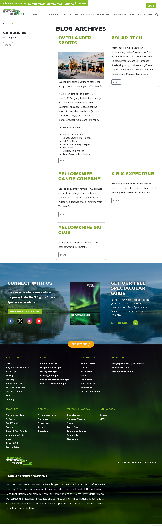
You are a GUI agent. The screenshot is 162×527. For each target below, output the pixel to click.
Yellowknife (86, 387)
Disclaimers (72, 439)
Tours (9, 395)
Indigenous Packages (50, 367)
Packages (54, 14)
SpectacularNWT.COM (79, 409)
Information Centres (16, 435)
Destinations (70, 14)
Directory (135, 14)
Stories (148, 14)
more (63, 160)
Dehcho (84, 367)
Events (41, 427)
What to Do (39, 14)
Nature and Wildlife (15, 387)
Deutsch (104, 415)
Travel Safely (12, 443)
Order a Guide (12, 447)
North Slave (86, 371)
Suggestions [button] (81, 344)
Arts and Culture (14, 391)
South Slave (86, 379)
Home (6, 24)
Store (151, 5)
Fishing (9, 375)
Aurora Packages (48, 363)
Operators (43, 431)
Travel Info (103, 14)
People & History (120, 367)
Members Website (76, 419)
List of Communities (91, 391)
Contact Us (119, 14)
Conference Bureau (76, 431)
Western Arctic (88, 383)
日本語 (103, 419)
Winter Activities (14, 383)
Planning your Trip (15, 415)
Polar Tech (126, 38)
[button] (156, 14)
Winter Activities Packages (53, 383)
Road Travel (12, 423)
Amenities (43, 419)
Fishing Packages (48, 371)
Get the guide (124, 322)
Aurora (9, 363)
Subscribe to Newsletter (25, 311)
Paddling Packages (49, 375)
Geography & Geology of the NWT (129, 363)
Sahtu (83, 375)
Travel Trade (73, 427)
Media (70, 423)
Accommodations (47, 415)
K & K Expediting (132, 173)
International (108, 409)
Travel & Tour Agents (16, 431)
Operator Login (74, 415)
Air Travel (10, 419)
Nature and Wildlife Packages (54, 379)
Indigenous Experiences (17, 367)
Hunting (10, 399)
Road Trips (11, 371)
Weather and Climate (122, 371)
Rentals (9, 427)
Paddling (10, 379)
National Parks (88, 363)
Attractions (44, 423)
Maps (8, 439)
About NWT (87, 14)
